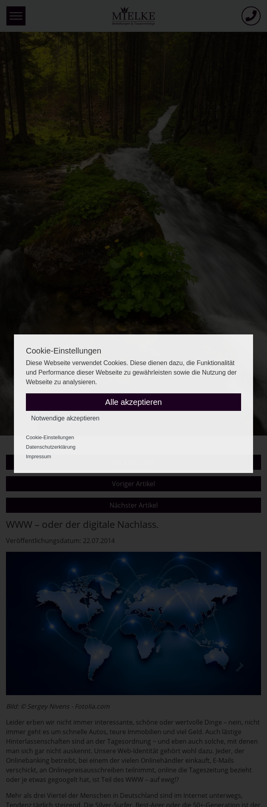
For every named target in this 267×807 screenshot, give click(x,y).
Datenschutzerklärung (50, 447)
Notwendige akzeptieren (65, 418)
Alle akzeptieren (133, 402)
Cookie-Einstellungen (50, 437)
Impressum (38, 456)
